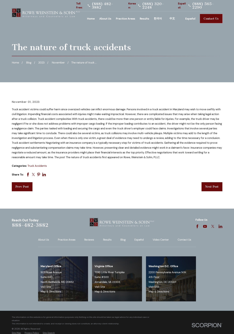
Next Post (212, 186)
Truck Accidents (37, 166)
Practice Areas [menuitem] (125, 18)
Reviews (89, 239)
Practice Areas (66, 239)
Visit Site (46, 286)
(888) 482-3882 (102, 5)
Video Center (161, 239)
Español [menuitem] (190, 18)
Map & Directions (51, 291)
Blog (123, 239)
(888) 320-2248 (153, 5)
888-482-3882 (30, 225)
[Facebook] (197, 226)
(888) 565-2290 (203, 5)
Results (107, 239)
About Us (43, 239)
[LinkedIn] (220, 226)
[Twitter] (213, 226)
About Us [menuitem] (105, 18)
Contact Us (211, 18)
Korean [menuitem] (159, 18)
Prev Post (22, 186)
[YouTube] (205, 226)
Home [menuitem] (91, 18)
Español (139, 239)
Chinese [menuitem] (175, 18)
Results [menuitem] (144, 18)
